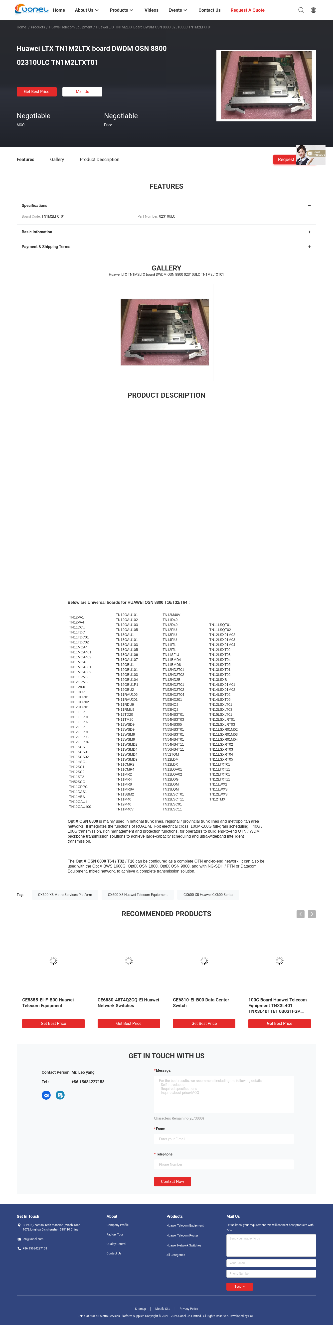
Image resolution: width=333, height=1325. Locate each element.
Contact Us (114, 1253)
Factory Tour (115, 1234)
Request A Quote (295, 159)
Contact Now (172, 1181)
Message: (163, 1070)
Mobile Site (162, 1309)
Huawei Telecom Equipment (70, 27)
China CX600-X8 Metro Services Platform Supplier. (111, 1316)
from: (160, 1129)
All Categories (175, 1255)
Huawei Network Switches (183, 1245)
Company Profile (118, 1225)
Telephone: (164, 1154)
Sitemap (140, 1309)
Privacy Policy (188, 1309)
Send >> (240, 1286)
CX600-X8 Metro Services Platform (65, 895)
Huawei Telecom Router (182, 1235)
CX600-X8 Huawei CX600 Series (208, 895)
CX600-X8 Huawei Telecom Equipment (137, 895)
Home (21, 27)
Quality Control (116, 1244)
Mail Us (82, 91)
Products (38, 27)
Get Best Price (36, 91)
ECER (252, 1316)
